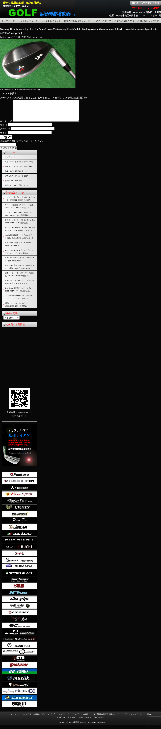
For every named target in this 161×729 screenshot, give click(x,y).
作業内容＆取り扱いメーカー (78, 21)
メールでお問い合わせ (145, 3)
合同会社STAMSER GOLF (81, 726)
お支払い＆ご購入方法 (13, 185)
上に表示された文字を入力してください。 (22, 145)
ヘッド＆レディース (28, 21)
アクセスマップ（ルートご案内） (17, 180)
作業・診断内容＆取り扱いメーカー (18, 175)
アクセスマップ (103, 21)
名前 (4, 128)
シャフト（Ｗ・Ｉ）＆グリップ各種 (18, 170)
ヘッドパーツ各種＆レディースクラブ (19, 166)
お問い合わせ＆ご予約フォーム (17, 189)
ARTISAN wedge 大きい (12, 33)
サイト (3, 137)
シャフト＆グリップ (51, 21)
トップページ (8, 21)
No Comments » (34, 37)
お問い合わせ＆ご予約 (148, 21)
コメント (6, 125)
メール (5, 133)
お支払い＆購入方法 (124, 21)
